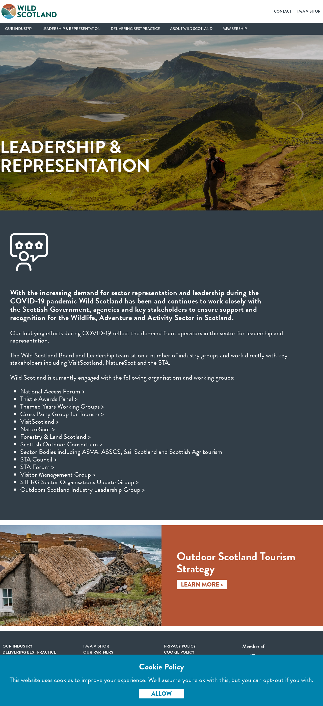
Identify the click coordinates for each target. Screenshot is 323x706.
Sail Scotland (140, 452)
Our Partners (98, 652)
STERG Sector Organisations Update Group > (79, 482)
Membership (235, 29)
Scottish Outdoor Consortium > (61, 444)
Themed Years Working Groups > (62, 406)
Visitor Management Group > (57, 474)
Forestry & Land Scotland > (55, 437)
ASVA (90, 452)
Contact (282, 11)
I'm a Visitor (308, 11)
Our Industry (18, 29)
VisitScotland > (39, 421)
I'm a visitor (96, 646)
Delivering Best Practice (135, 29)
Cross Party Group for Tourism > (62, 414)
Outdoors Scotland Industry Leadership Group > (82, 490)
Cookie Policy (179, 652)
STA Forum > (37, 467)
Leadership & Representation (71, 29)
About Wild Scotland (191, 29)
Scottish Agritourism (195, 452)
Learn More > (202, 584)
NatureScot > (37, 429)
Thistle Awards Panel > (48, 399)
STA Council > (38, 459)
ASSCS (111, 452)
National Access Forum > (52, 391)
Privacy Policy (180, 646)
